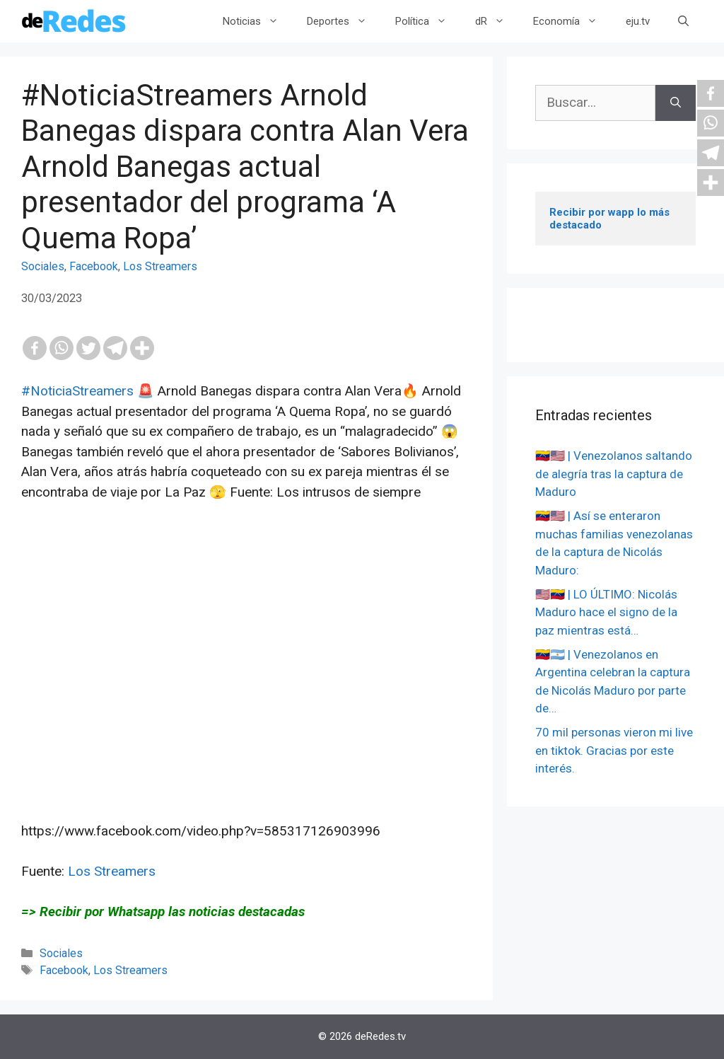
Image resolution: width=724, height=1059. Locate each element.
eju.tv (638, 21)
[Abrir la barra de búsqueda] (683, 21)
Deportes (344, 21)
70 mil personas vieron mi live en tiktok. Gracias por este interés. (614, 750)
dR (497, 21)
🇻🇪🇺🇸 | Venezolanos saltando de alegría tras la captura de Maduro (613, 474)
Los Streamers (160, 266)
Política (428, 21)
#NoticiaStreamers (77, 391)
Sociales (42, 266)
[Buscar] (675, 103)
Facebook (93, 266)
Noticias (258, 21)
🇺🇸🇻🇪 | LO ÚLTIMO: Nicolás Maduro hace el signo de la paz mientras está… (606, 612)
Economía (572, 21)
